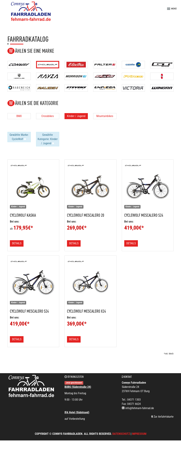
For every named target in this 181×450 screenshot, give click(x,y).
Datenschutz (121, 433)
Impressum (139, 433)
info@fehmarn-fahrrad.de (139, 408)
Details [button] (16, 243)
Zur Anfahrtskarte (162, 416)
